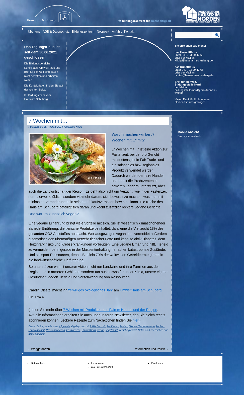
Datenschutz (38, 363)
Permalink (38, 334)
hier (135, 320)
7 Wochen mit (97, 326)
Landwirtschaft (37, 330)
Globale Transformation (142, 326)
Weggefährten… (40, 349)
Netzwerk (103, 31)
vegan (100, 330)
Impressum (97, 363)
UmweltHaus (89, 330)
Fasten (123, 326)
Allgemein (64, 326)
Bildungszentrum (83, 31)
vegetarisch (112, 330)
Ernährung (112, 326)
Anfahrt (117, 31)
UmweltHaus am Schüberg (141, 290)
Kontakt (129, 31)
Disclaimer (157, 363)
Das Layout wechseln (189, 136)
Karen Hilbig (75, 126)
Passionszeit (73, 330)
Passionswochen (55, 330)
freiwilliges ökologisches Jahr (90, 290)
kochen (160, 326)
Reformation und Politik (151, 349)
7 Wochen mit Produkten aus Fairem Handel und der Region (110, 310)
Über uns (34, 31)
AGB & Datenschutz (56, 31)
